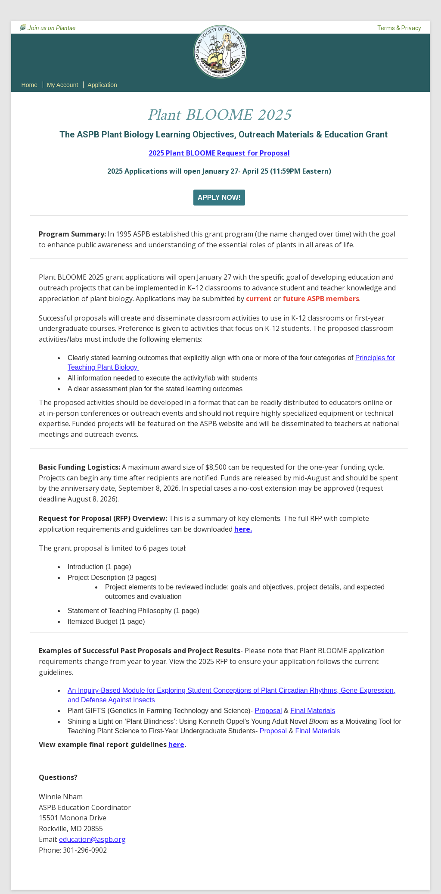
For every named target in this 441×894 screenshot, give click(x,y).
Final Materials (312, 710)
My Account (62, 84)
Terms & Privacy (399, 28)
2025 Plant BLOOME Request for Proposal (219, 153)
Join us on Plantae (51, 28)
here (176, 744)
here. (243, 529)
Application (102, 84)
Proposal (268, 710)
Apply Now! (219, 197)
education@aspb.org (92, 839)
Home (29, 84)
